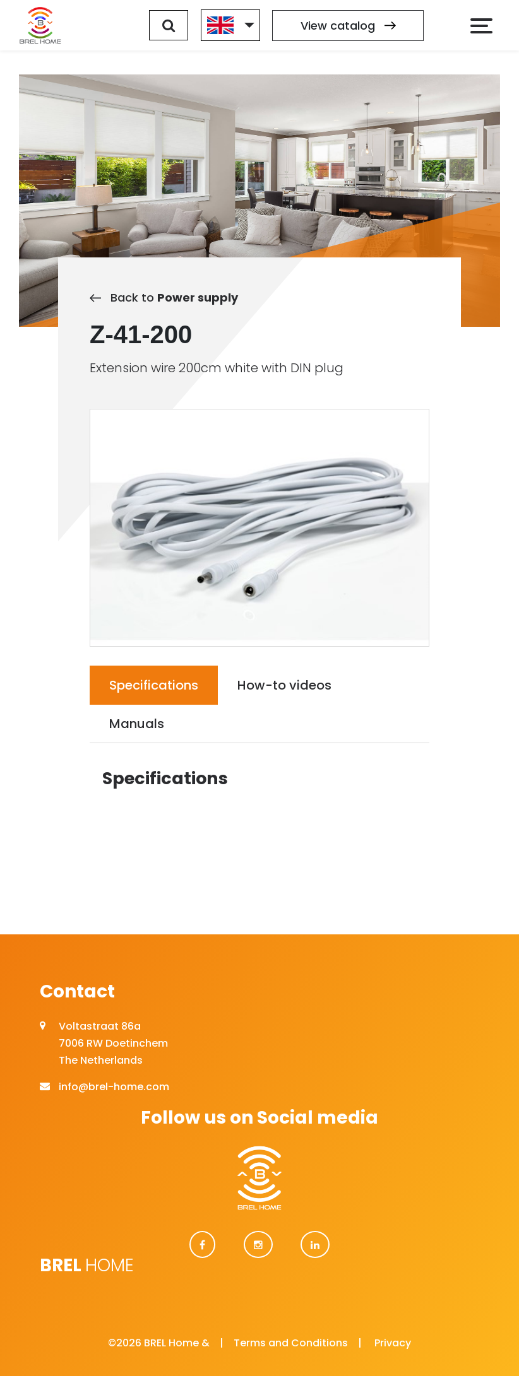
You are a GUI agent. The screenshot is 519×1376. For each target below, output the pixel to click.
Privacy (392, 1343)
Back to (164, 297)
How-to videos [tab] (284, 685)
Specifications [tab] (153, 685)
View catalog (348, 25)
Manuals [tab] (136, 723)
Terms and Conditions (291, 1343)
